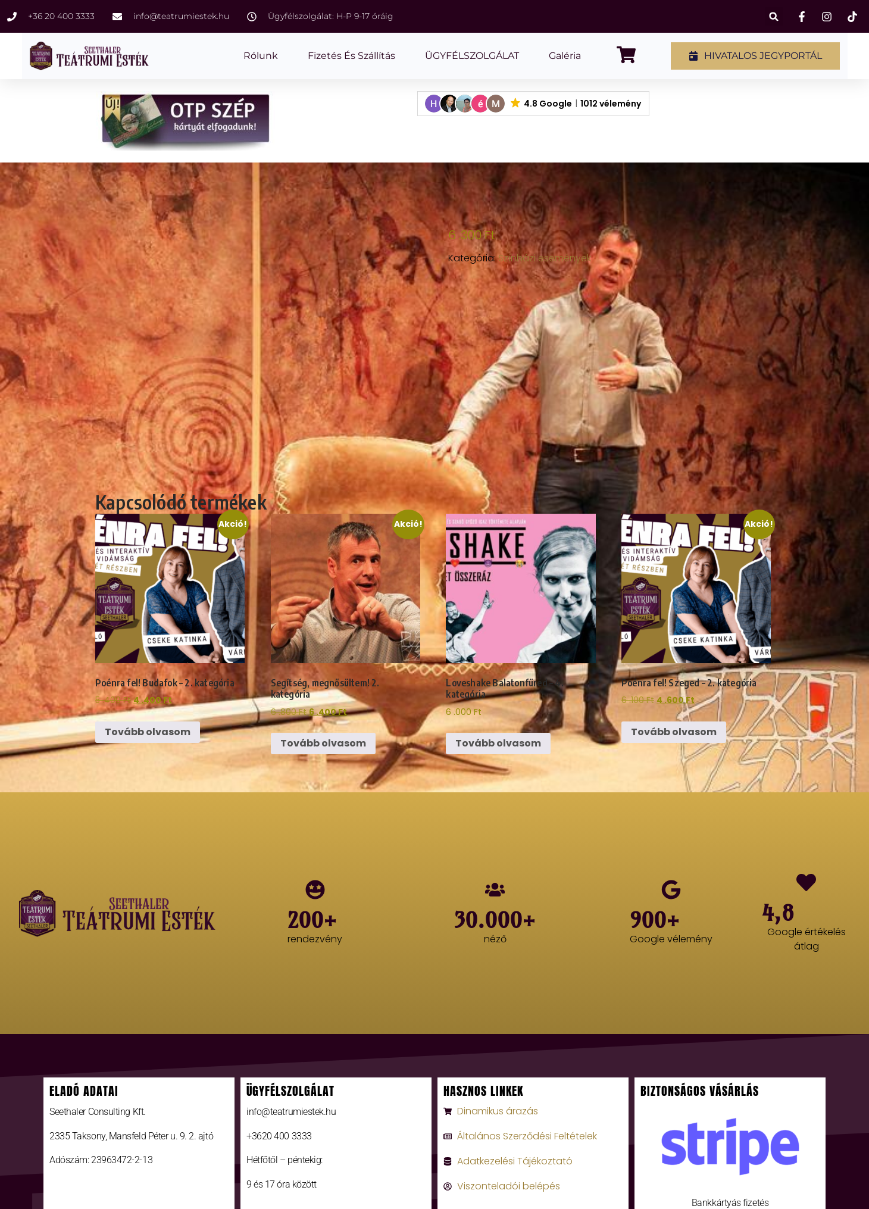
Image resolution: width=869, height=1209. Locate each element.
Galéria (565, 55)
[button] (774, 16)
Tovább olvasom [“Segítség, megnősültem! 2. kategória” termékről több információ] (323, 743)
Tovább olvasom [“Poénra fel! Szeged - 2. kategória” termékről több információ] (674, 732)
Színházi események (544, 258)
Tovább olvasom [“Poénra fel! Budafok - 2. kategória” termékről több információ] (147, 732)
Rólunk (260, 55)
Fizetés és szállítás (351, 55)
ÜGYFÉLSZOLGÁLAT (472, 55)
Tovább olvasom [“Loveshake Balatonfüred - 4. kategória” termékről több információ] (498, 743)
